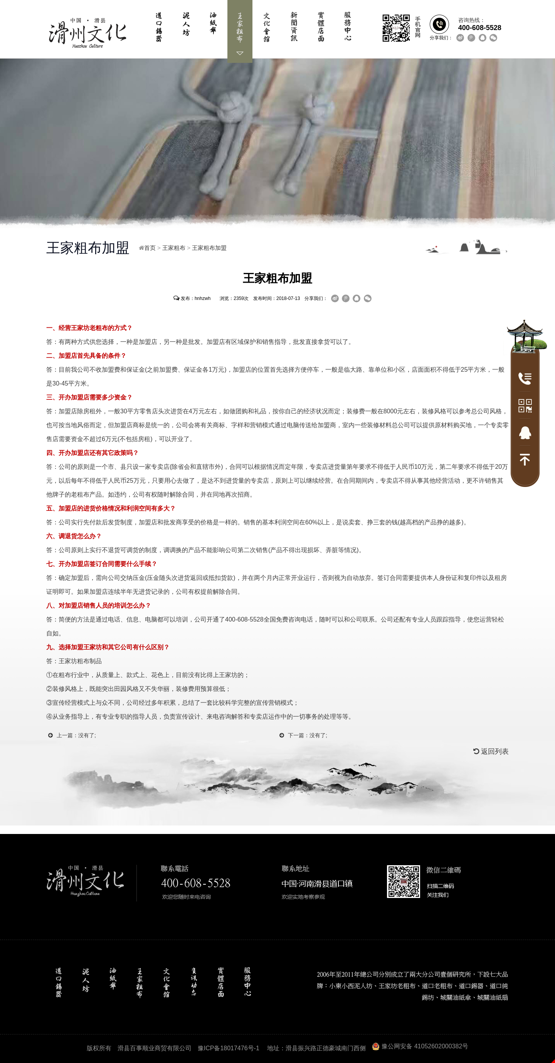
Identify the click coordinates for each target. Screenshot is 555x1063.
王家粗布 (173, 247)
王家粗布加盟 (209, 247)
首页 (150, 247)
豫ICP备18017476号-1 (228, 1048)
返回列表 (491, 751)
